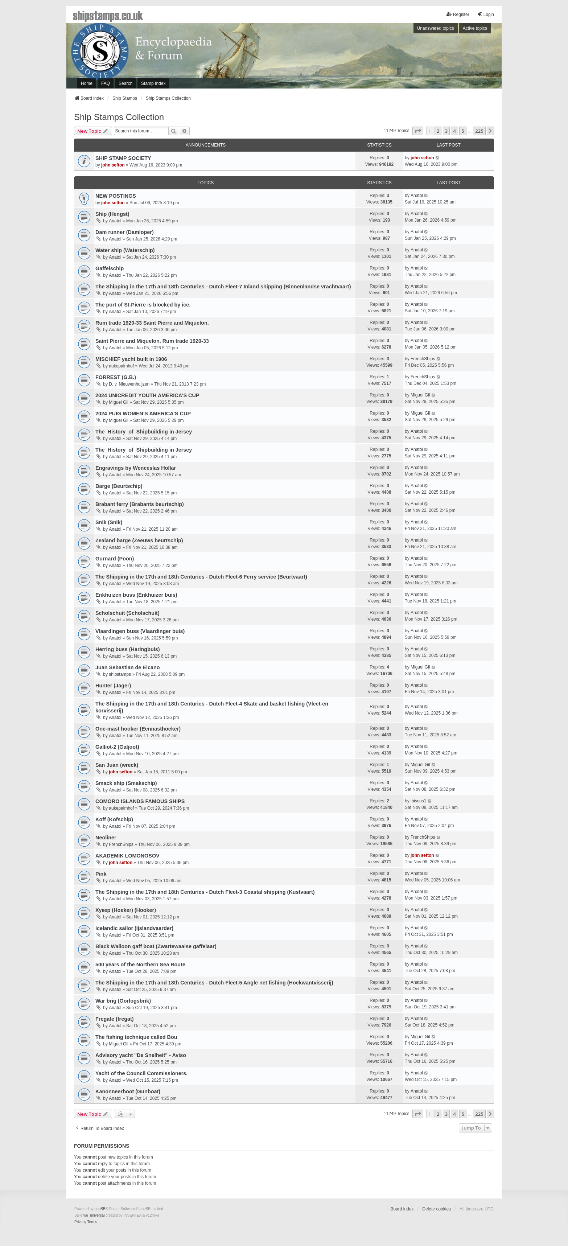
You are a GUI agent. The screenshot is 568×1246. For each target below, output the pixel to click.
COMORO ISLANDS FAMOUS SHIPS (140, 801)
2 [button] (438, 131)
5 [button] (462, 131)
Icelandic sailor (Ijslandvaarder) (134, 928)
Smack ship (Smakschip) (126, 783)
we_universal (93, 1215)
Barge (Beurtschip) (119, 486)
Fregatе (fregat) (114, 1019)
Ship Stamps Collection (119, 117)
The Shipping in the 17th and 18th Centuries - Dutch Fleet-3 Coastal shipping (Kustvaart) (204, 892)
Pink (100, 874)
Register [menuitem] (457, 14)
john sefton (113, 165)
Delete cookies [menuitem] (436, 1209)
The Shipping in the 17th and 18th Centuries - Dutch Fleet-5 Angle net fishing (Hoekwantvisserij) (214, 983)
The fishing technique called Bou (136, 1037)
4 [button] (454, 131)
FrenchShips (423, 358)
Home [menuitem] (86, 83)
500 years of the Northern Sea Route (140, 964)
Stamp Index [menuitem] (153, 83)
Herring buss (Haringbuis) (127, 649)
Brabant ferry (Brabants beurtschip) (139, 504)
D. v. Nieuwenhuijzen (129, 384)
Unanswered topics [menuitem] (435, 28)
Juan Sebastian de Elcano (127, 667)
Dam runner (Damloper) (124, 232)
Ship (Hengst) (112, 214)
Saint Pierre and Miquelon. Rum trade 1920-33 (152, 341)
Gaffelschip (109, 268)
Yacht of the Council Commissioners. (141, 1073)
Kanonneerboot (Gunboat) (127, 1091)
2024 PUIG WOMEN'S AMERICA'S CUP (143, 413)
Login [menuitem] (485, 14)
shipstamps (120, 674)
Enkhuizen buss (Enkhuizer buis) (136, 595)
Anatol (417, 195)
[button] (417, 131)
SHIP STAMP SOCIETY (123, 158)
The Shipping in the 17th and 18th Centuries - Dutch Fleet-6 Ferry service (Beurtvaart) (201, 577)
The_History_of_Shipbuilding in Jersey (143, 432)
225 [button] (479, 131)
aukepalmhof (121, 366)
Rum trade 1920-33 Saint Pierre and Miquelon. (152, 323)
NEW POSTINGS (115, 196)
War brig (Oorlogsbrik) (123, 1001)
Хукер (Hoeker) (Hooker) (125, 910)
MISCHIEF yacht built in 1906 (131, 359)
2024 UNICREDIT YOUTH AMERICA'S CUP (147, 395)
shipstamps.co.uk (108, 15)
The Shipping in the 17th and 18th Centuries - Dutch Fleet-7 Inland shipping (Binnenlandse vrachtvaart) (223, 286)
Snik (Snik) (108, 522)
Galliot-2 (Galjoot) (117, 747)
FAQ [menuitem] (105, 83)
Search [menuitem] (125, 83)
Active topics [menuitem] (475, 28)
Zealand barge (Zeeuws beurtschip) (139, 540)
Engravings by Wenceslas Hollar (135, 468)
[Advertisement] (402, 58)
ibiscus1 (418, 800)
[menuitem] (80, 1222)
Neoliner (105, 837)
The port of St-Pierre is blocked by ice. (142, 305)
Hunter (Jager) (113, 685)
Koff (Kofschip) (114, 819)
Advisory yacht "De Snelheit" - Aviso (140, 1055)
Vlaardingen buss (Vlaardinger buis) (140, 631)
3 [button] (446, 131)
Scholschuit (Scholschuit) (127, 613)
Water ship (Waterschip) (125, 250)
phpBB (100, 1209)
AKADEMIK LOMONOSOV (127, 856)
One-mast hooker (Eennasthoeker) (138, 729)
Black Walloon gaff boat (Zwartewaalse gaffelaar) (156, 946)
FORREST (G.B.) (115, 377)
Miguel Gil (118, 402)
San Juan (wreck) (116, 765)
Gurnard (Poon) (114, 559)
